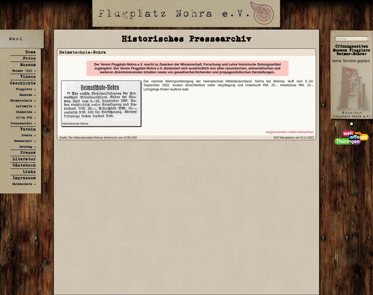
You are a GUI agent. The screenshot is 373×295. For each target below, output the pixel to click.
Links (29, 171)
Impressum (24, 178)
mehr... (351, 70)
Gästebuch (24, 165)
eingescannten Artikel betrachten (290, 132)
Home (30, 52)
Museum (28, 64)
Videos (28, 76)
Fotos (29, 58)
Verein (28, 129)
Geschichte (23, 83)
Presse (28, 152)
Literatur (24, 159)
